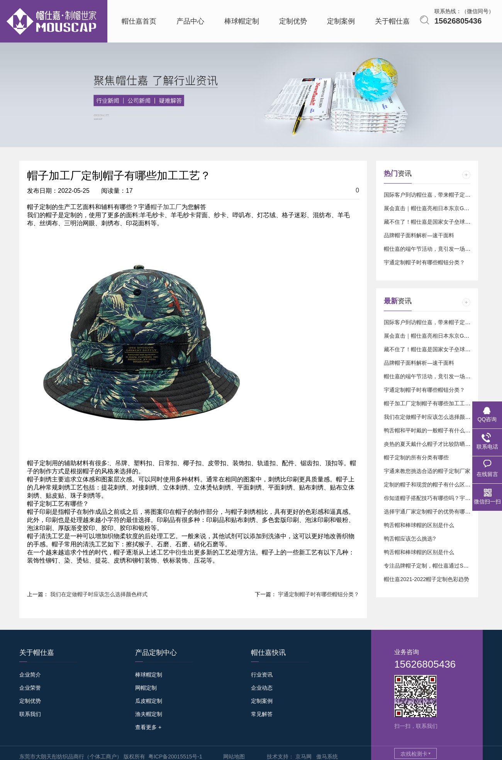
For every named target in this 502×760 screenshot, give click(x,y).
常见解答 (262, 714)
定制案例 (262, 701)
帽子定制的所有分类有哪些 (416, 457)
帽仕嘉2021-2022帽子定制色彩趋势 (426, 579)
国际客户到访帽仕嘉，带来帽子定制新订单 (435, 195)
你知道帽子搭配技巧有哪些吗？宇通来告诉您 (438, 498)
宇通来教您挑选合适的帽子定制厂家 (427, 471)
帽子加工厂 (166, 207)
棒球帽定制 (148, 674)
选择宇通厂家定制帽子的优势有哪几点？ (432, 511)
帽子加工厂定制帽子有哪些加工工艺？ (430, 403)
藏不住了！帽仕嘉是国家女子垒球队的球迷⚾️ (438, 222)
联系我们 (30, 714)
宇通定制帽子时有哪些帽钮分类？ (318, 594)
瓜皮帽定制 (148, 701)
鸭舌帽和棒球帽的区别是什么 (419, 525)
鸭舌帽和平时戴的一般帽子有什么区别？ (432, 430)
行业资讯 (262, 674)
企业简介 (30, 674)
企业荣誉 (30, 687)
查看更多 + (148, 727)
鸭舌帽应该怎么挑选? (410, 539)
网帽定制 (146, 687)
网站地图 (234, 756)
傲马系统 (327, 756)
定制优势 (30, 701)
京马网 (303, 756)
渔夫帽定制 (148, 714)
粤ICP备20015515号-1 (175, 756)
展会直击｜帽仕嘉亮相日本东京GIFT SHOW (437, 208)
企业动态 (262, 687)
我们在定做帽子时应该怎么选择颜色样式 (99, 594)
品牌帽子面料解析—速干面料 (419, 235)
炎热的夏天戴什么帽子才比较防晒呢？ (430, 444)
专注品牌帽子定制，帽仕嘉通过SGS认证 (433, 566)
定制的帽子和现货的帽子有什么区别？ (430, 484)
